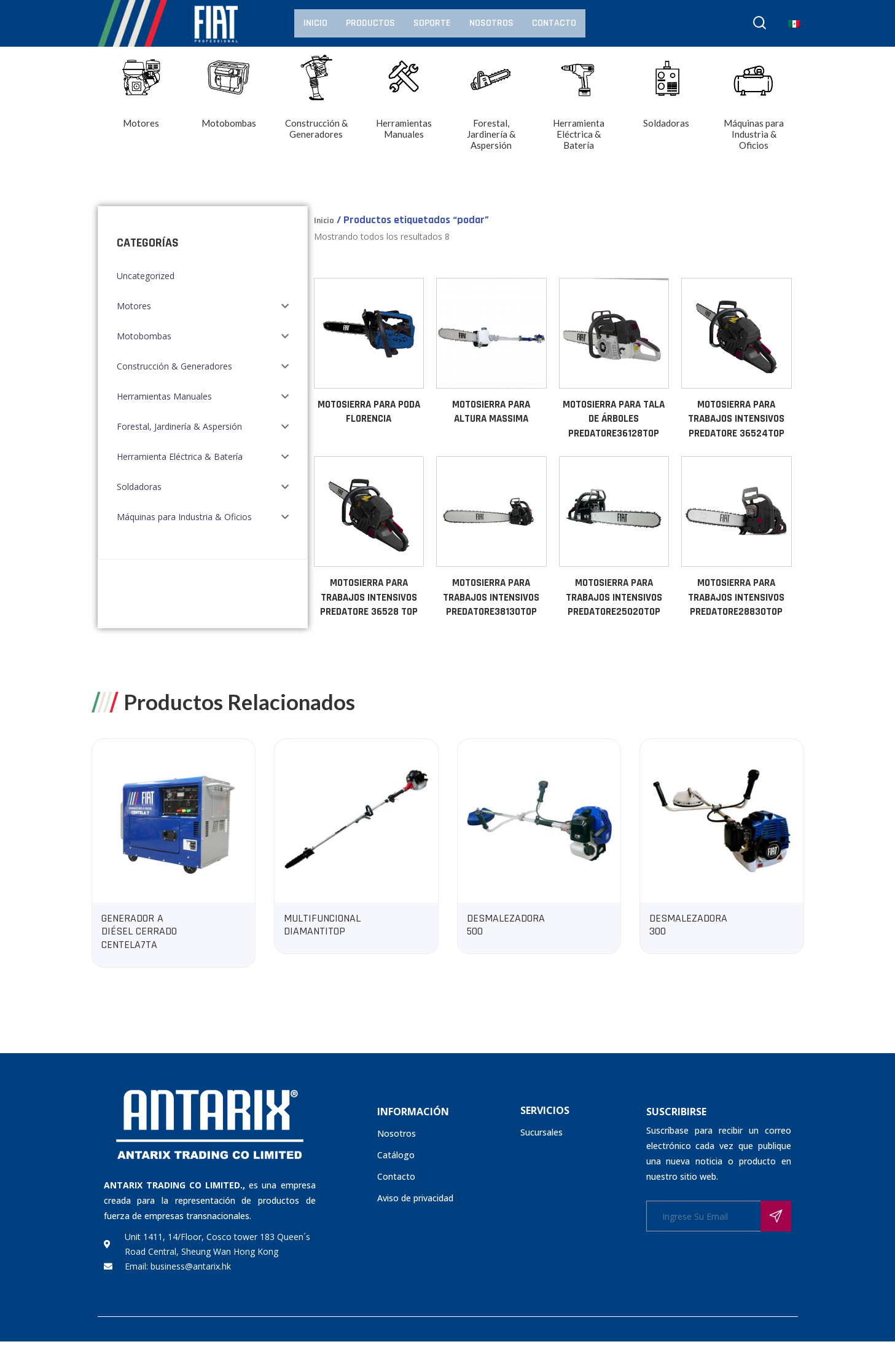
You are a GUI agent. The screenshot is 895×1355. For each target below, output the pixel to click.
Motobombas (144, 336)
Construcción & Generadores (174, 366)
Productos (370, 23)
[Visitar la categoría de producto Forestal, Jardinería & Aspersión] (492, 112)
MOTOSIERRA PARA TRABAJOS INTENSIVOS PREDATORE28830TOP (736, 597)
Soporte (432, 23)
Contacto (554, 23)
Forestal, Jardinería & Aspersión (179, 426)
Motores (134, 306)
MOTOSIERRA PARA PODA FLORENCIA (369, 412)
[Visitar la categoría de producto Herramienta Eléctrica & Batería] (579, 112)
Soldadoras (139, 486)
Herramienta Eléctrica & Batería (180, 456)
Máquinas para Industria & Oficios (184, 517)
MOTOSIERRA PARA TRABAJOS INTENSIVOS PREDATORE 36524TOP (736, 419)
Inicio (315, 23)
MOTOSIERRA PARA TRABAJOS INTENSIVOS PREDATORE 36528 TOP (369, 597)
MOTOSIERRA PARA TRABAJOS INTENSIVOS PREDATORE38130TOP (491, 597)
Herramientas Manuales (164, 396)
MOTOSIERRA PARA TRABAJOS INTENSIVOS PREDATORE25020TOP (614, 597)
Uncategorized (145, 276)
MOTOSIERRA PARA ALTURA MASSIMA (491, 412)
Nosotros (491, 23)
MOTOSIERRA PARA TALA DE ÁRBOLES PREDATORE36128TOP (614, 419)
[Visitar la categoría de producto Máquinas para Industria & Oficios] (754, 112)
